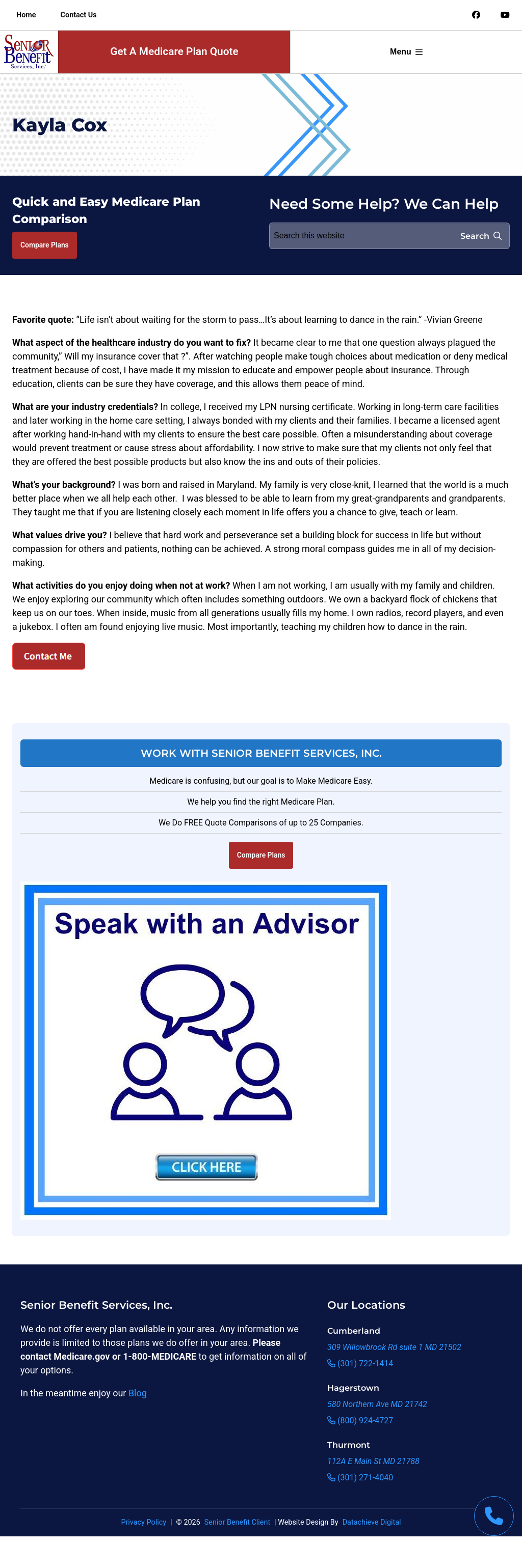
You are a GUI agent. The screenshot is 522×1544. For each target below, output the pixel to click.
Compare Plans (44, 245)
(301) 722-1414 (360, 1363)
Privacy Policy (143, 1522)
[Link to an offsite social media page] (476, 15)
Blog (137, 1393)
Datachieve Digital (372, 1522)
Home (26, 15)
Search (481, 236)
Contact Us (79, 15)
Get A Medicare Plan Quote (174, 51)
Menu (406, 51)
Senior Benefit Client (237, 1522)
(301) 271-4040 (360, 1477)
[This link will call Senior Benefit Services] (494, 1516)
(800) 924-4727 (360, 1420)
